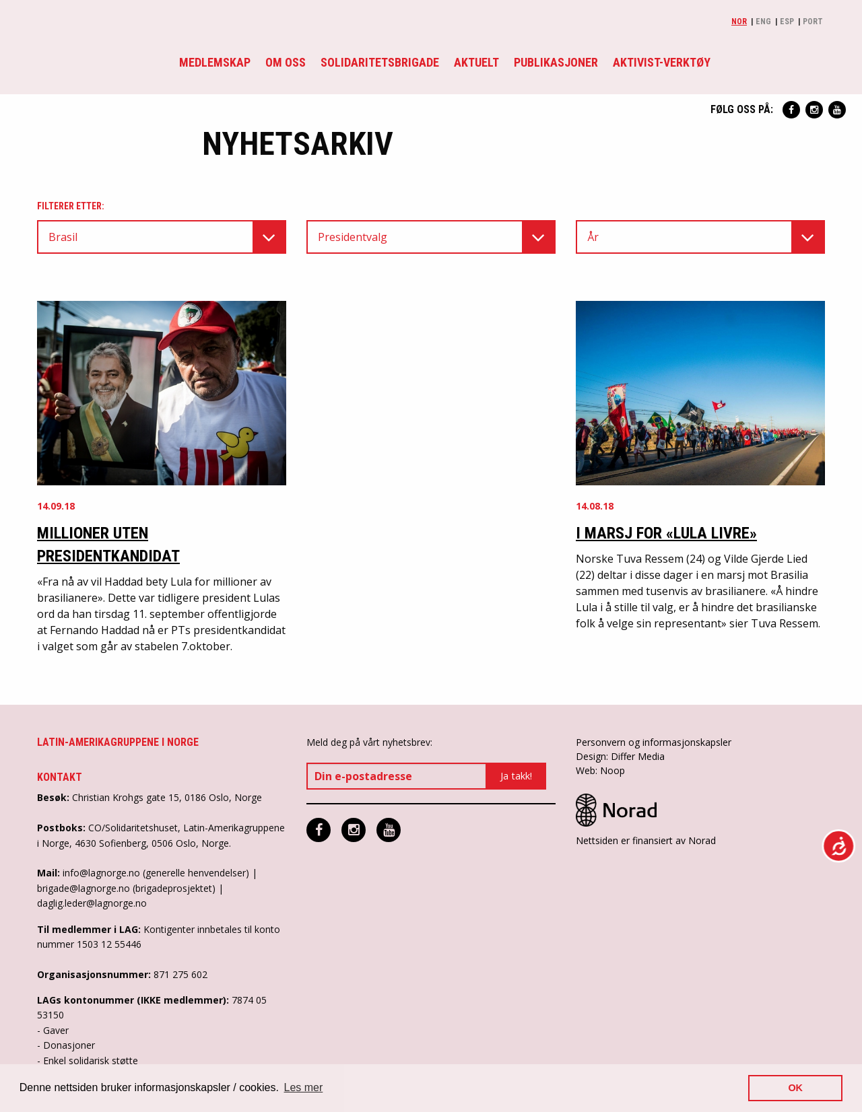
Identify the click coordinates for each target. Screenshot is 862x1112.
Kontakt (59, 777)
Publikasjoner (556, 62)
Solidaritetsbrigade (380, 62)
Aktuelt (476, 62)
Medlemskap (215, 62)
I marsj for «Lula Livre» (666, 533)
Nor (739, 21)
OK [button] (795, 1087)
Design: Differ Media (620, 756)
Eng (763, 21)
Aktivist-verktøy (661, 62)
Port (813, 21)
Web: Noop (600, 770)
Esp (787, 21)
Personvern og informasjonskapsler (653, 742)
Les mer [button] (303, 1087)
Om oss (285, 62)
